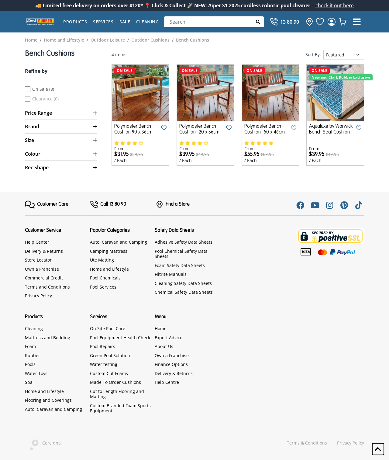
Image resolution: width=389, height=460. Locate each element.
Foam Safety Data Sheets (180, 265)
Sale (124, 22)
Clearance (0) (45, 99)
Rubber (32, 355)
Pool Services (103, 287)
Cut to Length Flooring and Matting (117, 394)
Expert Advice (168, 337)
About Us (164, 346)
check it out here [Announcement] (334, 5)
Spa (29, 382)
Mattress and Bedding (47, 337)
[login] (331, 21)
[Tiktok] (358, 205)
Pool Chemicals (105, 278)
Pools (30, 364)
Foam (30, 346)
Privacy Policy (38, 296)
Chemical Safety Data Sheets (184, 292)
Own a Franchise (42, 269)
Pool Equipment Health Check (120, 337)
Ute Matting (102, 260)
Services (103, 22)
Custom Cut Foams (109, 373)
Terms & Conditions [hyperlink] (307, 443)
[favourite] (320, 21)
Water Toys (36, 373)
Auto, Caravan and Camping (118, 242)
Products (75, 22)
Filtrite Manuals (171, 274)
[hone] (308, 22)
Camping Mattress (108, 251)
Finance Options (171, 364)
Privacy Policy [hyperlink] (350, 443)
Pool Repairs (102, 346)
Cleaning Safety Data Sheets (183, 283)
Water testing (103, 364)
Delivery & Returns (44, 251)
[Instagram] (329, 205)
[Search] (214, 21)
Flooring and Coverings (48, 400)
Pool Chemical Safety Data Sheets (181, 253)
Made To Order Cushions (115, 382)
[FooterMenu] (46, 204)
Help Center (37, 242)
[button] (356, 21)
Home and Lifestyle (109, 269)
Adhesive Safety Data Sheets (183, 242)
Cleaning (147, 22)
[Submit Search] (258, 21)
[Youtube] (314, 205)
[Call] (284, 22)
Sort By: (313, 54)
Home (161, 328)
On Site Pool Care (107, 328)
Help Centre (167, 382)
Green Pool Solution (110, 355)
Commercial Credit (44, 278)
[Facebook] (300, 205)
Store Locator (38, 260)
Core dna (43, 443)
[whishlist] (343, 22)
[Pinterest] (344, 205)
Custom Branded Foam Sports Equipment (120, 408)
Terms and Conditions (47, 287)
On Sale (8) (43, 89)
